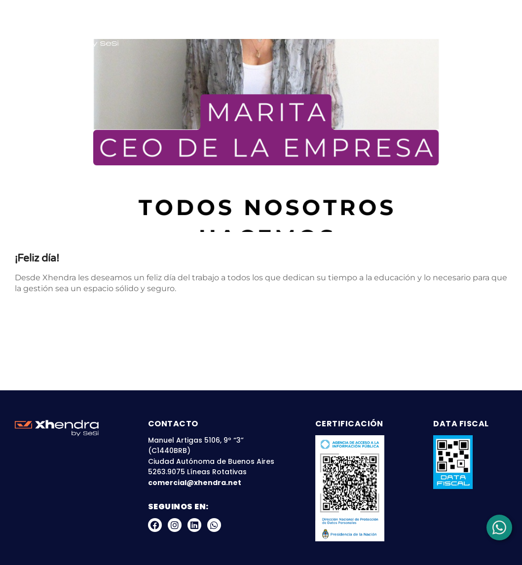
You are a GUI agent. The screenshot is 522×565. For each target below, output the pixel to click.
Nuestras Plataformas (324, 28)
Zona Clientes (458, 28)
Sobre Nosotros (220, 28)
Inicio (157, 28)
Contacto (479, 46)
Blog (403, 28)
